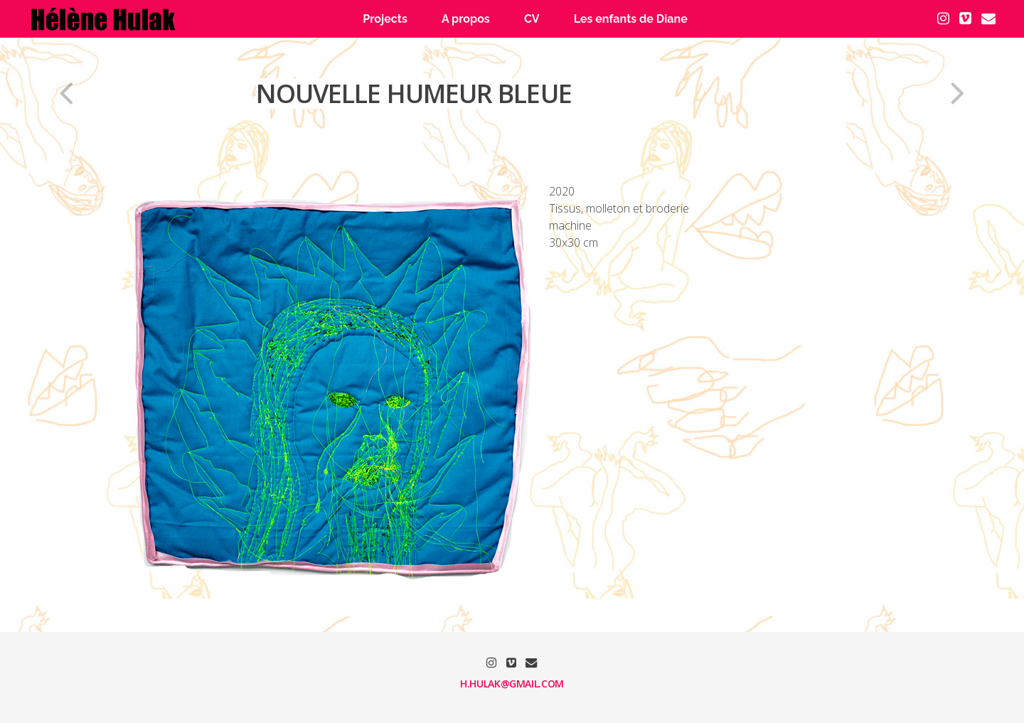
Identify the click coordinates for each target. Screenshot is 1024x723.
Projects (385, 19)
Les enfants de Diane (631, 19)
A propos (466, 19)
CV (532, 19)
